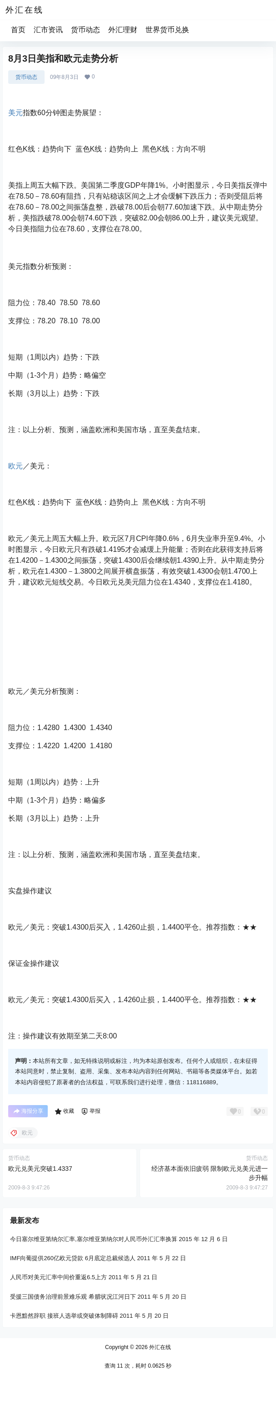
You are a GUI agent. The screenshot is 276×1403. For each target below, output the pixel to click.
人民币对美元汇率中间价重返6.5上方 (58, 1277)
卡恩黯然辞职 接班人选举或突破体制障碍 (64, 1315)
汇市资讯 (48, 30)
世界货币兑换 (167, 30)
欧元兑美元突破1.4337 (40, 1168)
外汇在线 (159, 1347)
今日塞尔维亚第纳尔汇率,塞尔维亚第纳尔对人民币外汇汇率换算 (93, 1239)
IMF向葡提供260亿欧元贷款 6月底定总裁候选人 (72, 1258)
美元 (15, 113)
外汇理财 (122, 30)
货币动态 (85, 30)
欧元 (15, 466)
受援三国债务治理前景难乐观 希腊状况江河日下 (73, 1296)
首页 (18, 30)
